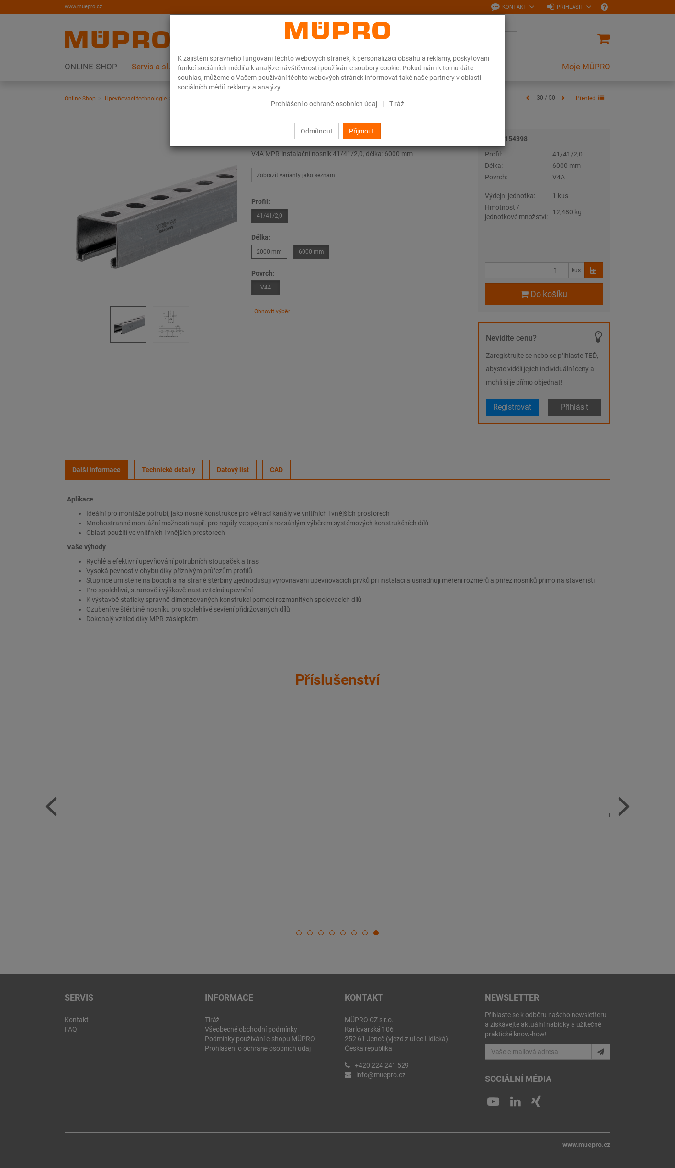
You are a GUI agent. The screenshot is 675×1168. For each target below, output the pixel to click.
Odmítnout (317, 131)
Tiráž (396, 104)
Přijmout (361, 131)
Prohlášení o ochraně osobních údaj (324, 104)
